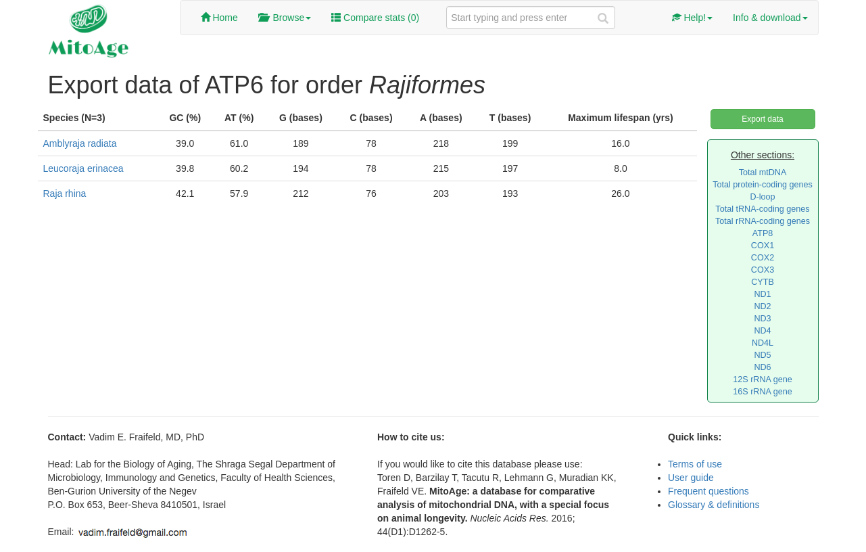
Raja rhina (65, 193)
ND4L (762, 343)
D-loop (762, 197)
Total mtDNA (763, 172)
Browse (284, 17)
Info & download (770, 17)
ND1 (762, 294)
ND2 (762, 306)
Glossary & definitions (713, 504)
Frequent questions (708, 491)
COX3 (762, 270)
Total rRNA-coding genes (762, 221)
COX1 (762, 245)
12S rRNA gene (762, 379)
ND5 (762, 355)
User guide (691, 477)
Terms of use (695, 464)
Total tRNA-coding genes (762, 209)
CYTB (762, 282)
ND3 (762, 318)
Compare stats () (375, 17)
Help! (692, 17)
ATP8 (762, 233)
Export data (762, 119)
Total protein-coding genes (763, 184)
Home (219, 17)
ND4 (762, 331)
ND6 (762, 367)
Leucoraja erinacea (83, 168)
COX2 (762, 257)
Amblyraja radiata (80, 143)
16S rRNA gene (762, 391)
